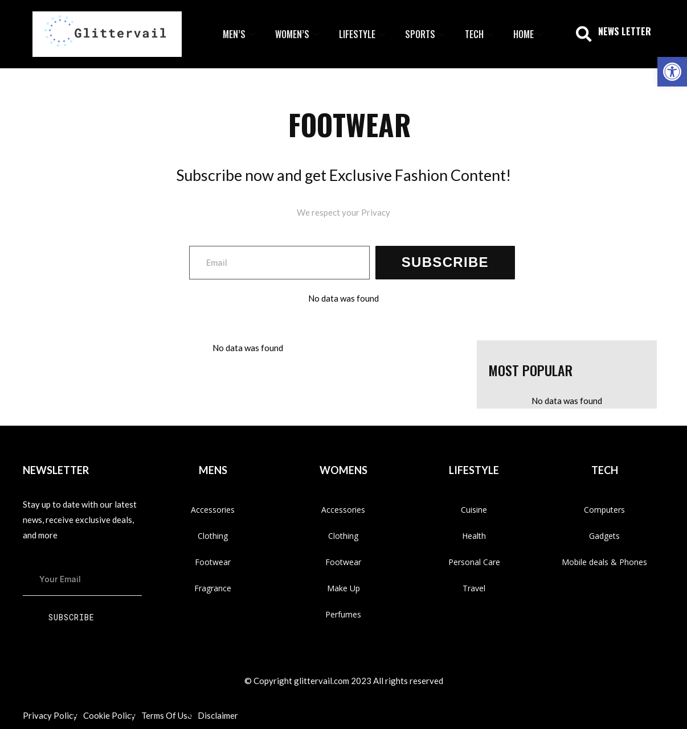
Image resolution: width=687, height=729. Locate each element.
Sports (426, 34)
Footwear (213, 562)
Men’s (240, 34)
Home (529, 34)
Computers (604, 509)
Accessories (213, 509)
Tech (480, 34)
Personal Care (474, 562)
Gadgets (604, 535)
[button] (584, 34)
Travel (474, 588)
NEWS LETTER (624, 31)
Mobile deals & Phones (604, 562)
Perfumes (343, 614)
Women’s (298, 34)
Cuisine (474, 509)
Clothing (213, 535)
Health (474, 535)
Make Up (343, 588)
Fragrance (212, 588)
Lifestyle (363, 34)
